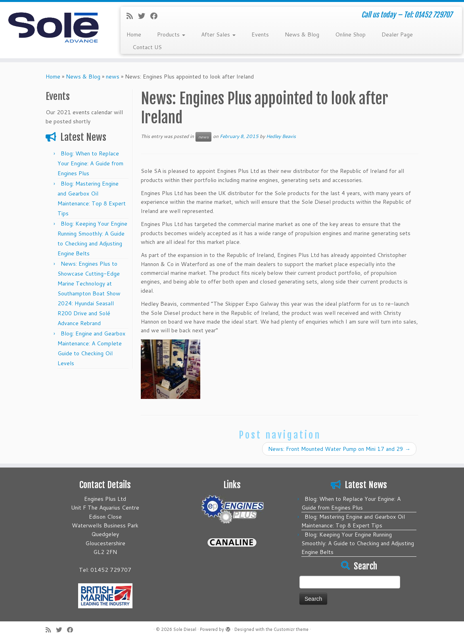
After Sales (218, 34)
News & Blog (302, 34)
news (112, 76)
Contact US (147, 47)
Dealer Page (397, 34)
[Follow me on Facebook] (156, 16)
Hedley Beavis (281, 136)
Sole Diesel (184, 629)
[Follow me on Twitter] (144, 16)
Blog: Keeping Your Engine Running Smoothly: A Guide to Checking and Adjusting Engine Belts (357, 543)
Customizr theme (291, 629)
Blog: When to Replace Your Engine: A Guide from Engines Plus (90, 163)
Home (134, 34)
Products (171, 34)
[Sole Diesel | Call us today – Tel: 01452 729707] (54, 26)
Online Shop (350, 34)
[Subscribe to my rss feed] (132, 16)
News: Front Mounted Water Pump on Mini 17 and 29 (339, 449)
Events (260, 34)
